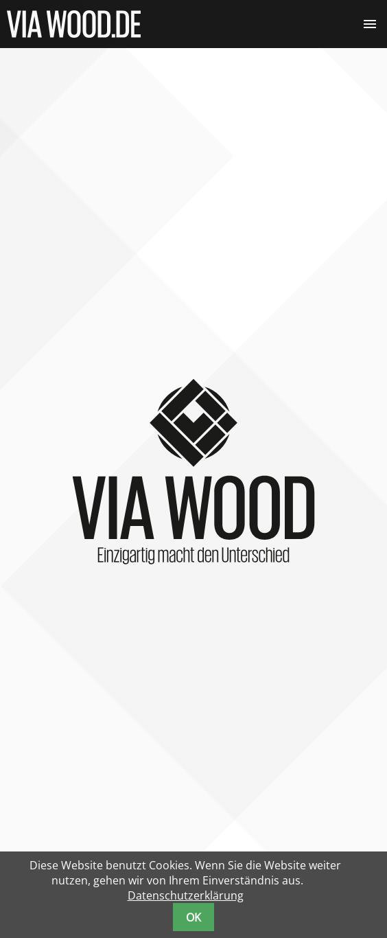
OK (193, 917)
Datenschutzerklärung (186, 895)
